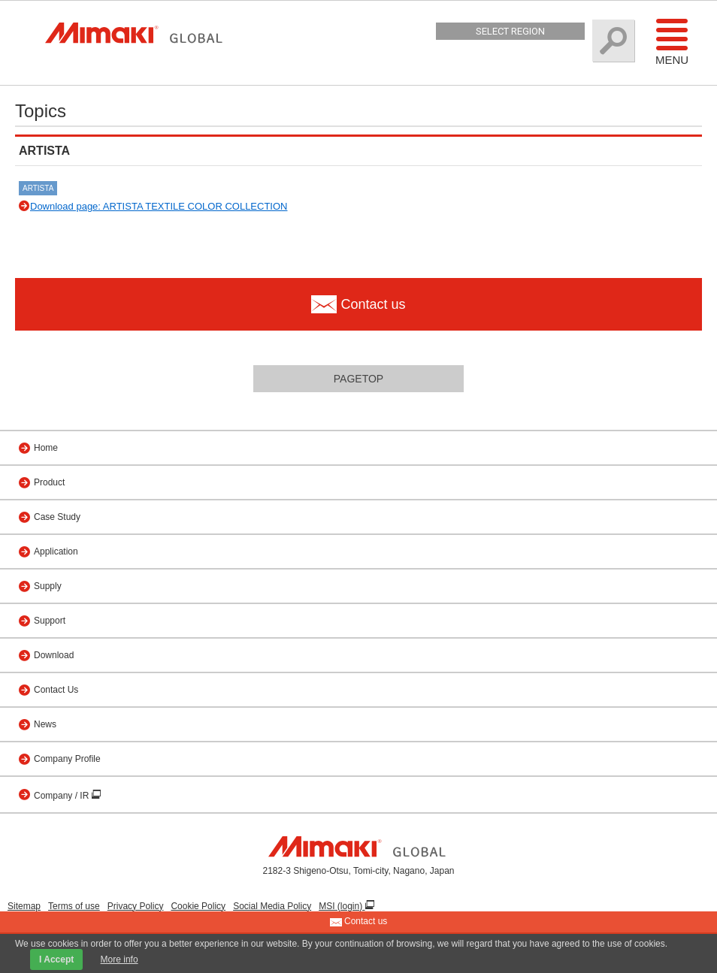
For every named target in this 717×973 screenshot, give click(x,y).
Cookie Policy (198, 906)
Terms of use (74, 906)
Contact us (359, 922)
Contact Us (56, 689)
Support (49, 620)
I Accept (56, 959)
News (45, 724)
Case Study (57, 517)
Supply (48, 586)
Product (49, 482)
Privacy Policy (135, 906)
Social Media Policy (272, 906)
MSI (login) (342, 906)
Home (46, 448)
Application (56, 551)
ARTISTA (38, 188)
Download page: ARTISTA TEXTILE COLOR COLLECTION (158, 206)
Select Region (510, 31)
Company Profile (67, 759)
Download (54, 655)
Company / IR (63, 795)
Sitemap (24, 906)
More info (119, 959)
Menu (671, 41)
